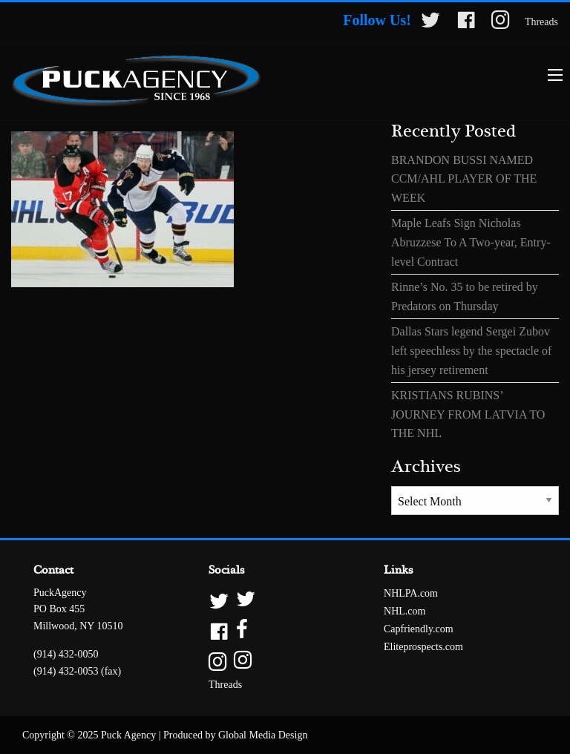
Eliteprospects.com (423, 646)
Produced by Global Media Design (235, 735)
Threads (541, 21)
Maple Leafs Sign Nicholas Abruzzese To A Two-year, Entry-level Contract (471, 242)
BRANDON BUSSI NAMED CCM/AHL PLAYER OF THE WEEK (464, 179)
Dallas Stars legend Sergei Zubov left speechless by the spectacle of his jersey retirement (471, 350)
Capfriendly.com (418, 629)
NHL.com (404, 611)
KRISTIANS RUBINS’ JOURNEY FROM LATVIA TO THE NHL (468, 414)
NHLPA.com (411, 593)
